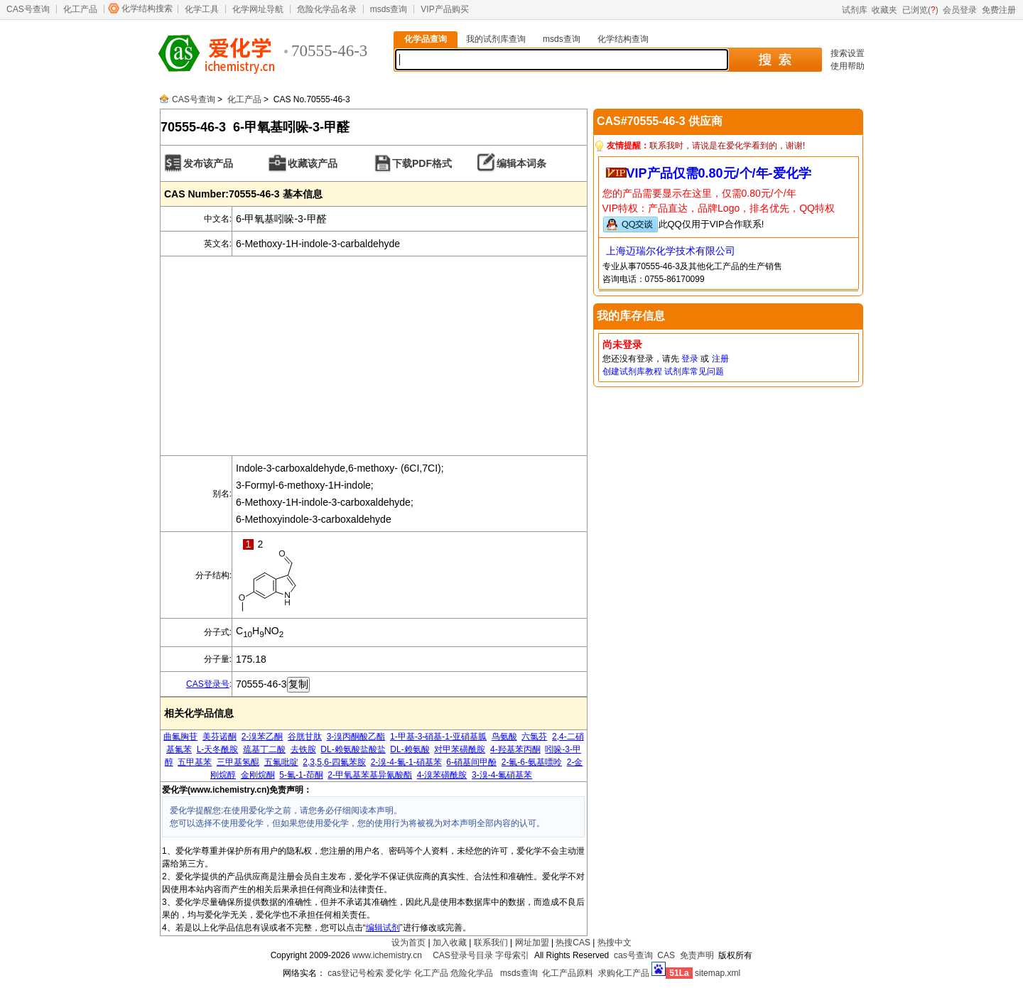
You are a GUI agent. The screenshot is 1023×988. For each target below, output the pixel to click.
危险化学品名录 (327, 9)
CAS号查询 (28, 9)
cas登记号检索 (356, 973)
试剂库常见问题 (694, 371)
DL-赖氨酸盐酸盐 (352, 749)
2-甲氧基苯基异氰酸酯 (370, 775)
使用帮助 (847, 66)
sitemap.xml (717, 973)
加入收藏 (450, 943)
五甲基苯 (195, 762)
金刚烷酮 (258, 775)
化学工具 (202, 9)
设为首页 (408, 943)
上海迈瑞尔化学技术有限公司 (670, 250)
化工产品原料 (567, 973)
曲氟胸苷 (180, 737)
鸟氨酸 (504, 737)
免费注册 (999, 10)
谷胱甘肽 (305, 737)
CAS (666, 955)
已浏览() (920, 10)
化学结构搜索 (147, 8)
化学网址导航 (257, 9)
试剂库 (854, 10)
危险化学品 (471, 973)
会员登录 (960, 10)
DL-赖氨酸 (409, 749)
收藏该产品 (312, 163)
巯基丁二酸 (264, 749)
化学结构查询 (623, 39)
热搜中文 (614, 943)
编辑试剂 (383, 928)
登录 (689, 359)
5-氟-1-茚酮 (301, 775)
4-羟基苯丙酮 (515, 749)
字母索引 (512, 955)
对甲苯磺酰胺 (459, 749)
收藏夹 (884, 10)
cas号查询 (633, 955)
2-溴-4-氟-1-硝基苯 (406, 762)
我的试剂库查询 (496, 39)
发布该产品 (208, 163)
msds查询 (389, 9)
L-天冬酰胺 (218, 749)
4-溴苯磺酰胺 (442, 775)
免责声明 (697, 955)
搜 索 (774, 60)
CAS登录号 (207, 684)
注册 (720, 359)
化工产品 (80, 9)
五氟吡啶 (281, 762)
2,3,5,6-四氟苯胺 (334, 762)
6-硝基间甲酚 (471, 762)
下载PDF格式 (422, 163)
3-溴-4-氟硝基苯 (502, 775)
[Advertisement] (373, 355)
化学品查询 (425, 39)
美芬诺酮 (219, 737)
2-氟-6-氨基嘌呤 (532, 762)
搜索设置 (847, 53)
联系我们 (491, 943)
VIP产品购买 (444, 9)
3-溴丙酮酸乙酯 (356, 737)
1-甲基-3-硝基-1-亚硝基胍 (438, 737)
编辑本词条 (521, 163)
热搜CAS (573, 943)
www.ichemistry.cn (387, 955)
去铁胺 (303, 749)
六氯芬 (534, 737)
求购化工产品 (623, 973)
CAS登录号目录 (463, 955)
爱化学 (398, 973)
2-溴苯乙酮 (262, 737)
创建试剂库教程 (632, 371)
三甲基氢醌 (238, 762)
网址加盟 (532, 943)
